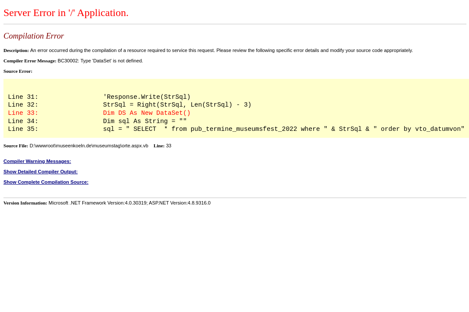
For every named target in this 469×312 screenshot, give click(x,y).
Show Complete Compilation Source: (45, 182)
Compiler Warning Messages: (37, 161)
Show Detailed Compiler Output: (40, 171)
